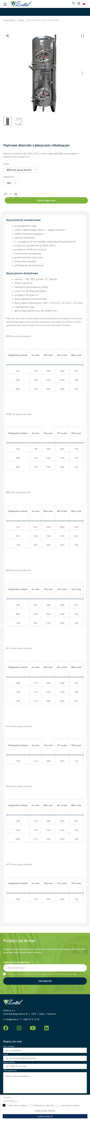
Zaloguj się (45, 981)
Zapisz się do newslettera (16, 962)
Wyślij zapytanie (46, 200)
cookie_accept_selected (45, 1110)
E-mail (5, 1054)
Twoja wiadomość (10, 1071)
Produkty (20, 20)
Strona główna (8, 20)
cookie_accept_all (45, 1116)
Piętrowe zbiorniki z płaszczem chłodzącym (43, 20)
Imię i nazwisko (9, 1046)
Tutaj (75, 974)
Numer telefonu (9, 1063)
